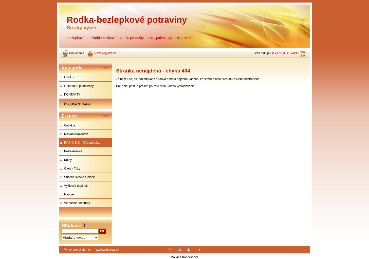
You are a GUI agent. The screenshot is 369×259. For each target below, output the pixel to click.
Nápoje (69, 194)
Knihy (68, 160)
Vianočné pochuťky (77, 203)
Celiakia (69, 125)
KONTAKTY (72, 94)
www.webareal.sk (107, 249)
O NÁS (68, 77)
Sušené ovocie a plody (79, 177)
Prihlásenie (76, 53)
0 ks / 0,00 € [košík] (285, 53)
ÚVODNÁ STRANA (77, 104)
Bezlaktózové (73, 151)
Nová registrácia (105, 53)
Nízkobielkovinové (76, 134)
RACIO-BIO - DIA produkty (82, 142)
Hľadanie (71, 225)
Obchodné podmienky (79, 86)
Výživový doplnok (76, 186)
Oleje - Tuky (72, 168)
